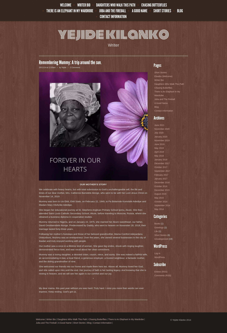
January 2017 (160, 178)
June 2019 (159, 144)
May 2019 (159, 148)
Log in (157, 253)
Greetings (159, 227)
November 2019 (162, 140)
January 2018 (160, 159)
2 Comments (75, 67)
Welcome (65, 5)
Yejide (63, 67)
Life (156, 231)
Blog (180, 11)
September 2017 (162, 171)
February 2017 (161, 175)
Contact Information (113, 17)
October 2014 (160, 201)
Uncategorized (161, 239)
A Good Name (139, 11)
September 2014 (162, 205)
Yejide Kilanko (113, 34)
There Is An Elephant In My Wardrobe (69, 11)
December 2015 (162, 190)
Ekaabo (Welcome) (163, 76)
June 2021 (159, 125)
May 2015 (159, 198)
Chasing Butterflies (154, 5)
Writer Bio (83, 5)
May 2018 (159, 156)
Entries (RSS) (161, 271)
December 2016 (162, 182)
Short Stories (162, 11)
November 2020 (162, 129)
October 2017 (160, 167)
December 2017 (162, 163)
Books (157, 223)
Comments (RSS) (162, 275)
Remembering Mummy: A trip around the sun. (70, 62)
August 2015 (160, 194)
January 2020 (160, 136)
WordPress (159, 257)
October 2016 (160, 186)
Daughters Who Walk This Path (115, 5)
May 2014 (159, 209)
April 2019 (159, 152)
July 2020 (159, 133)
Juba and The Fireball (112, 11)
